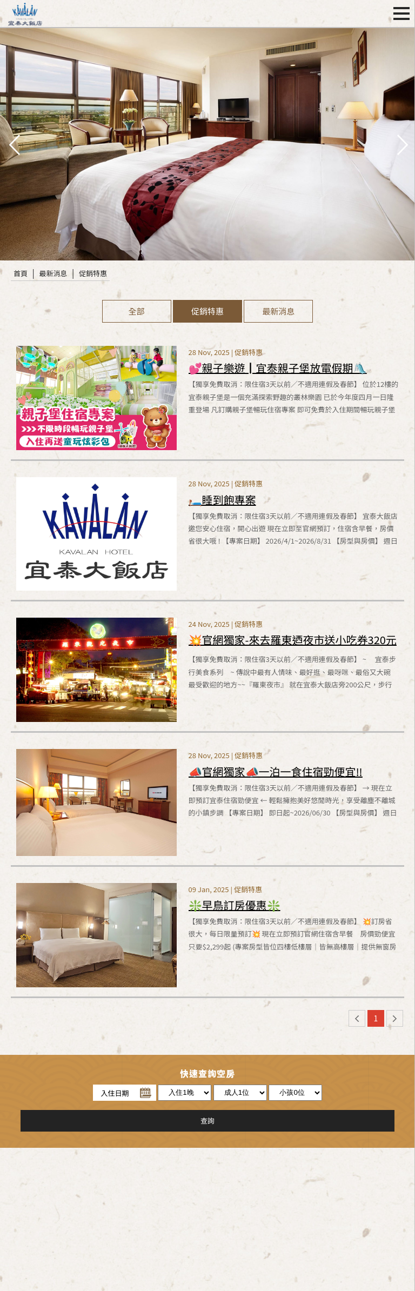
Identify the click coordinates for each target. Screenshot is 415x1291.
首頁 (21, 273)
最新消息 (53, 273)
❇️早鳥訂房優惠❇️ (234, 905)
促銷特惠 (93, 273)
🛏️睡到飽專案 (222, 499)
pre (13, 143)
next (401, 143)
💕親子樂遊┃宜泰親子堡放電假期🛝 (278, 368)
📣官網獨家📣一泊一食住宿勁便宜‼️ (276, 771)
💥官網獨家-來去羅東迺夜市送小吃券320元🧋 (293, 642)
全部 (137, 311)
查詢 (207, 1120)
